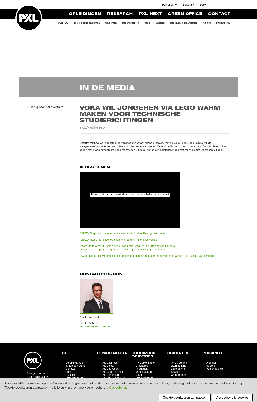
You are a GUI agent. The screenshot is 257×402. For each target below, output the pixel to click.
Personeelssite (214, 368)
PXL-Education (110, 368)
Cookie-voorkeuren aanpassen (184, 397)
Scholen (160, 22)
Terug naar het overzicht (46, 107)
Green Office (185, 14)
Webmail (211, 362)
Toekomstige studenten (87, 22)
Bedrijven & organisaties (183, 22)
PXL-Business (109, 362)
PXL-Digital (107, 365)
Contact (219, 14)
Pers (68, 371)
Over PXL (63, 22)
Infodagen (142, 368)
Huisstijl (70, 374)
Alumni (207, 22)
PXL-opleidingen (145, 362)
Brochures (142, 365)
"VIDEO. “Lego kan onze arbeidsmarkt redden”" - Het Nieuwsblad (118, 239)
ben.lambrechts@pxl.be (95, 326)
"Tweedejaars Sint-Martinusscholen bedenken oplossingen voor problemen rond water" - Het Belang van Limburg (147, 255)
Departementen (130, 22)
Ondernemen (179, 374)
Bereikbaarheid (74, 362)
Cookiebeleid (118, 387)
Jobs (147, 22)
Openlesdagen (144, 371)
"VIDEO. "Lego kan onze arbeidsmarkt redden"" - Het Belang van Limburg (123, 233)
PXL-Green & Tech (112, 371)
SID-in (139, 374)
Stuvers (175, 371)
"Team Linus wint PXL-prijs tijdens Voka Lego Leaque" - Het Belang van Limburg (127, 245)
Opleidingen (85, 14)
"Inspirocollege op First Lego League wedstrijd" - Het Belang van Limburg (123, 249)
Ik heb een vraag (75, 365)
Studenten (111, 22)
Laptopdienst (178, 368)
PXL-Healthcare (110, 374)
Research (120, 14)
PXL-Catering (179, 362)
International (223, 22)
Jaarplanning (178, 365)
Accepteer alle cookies (232, 397)
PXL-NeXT (150, 14)
